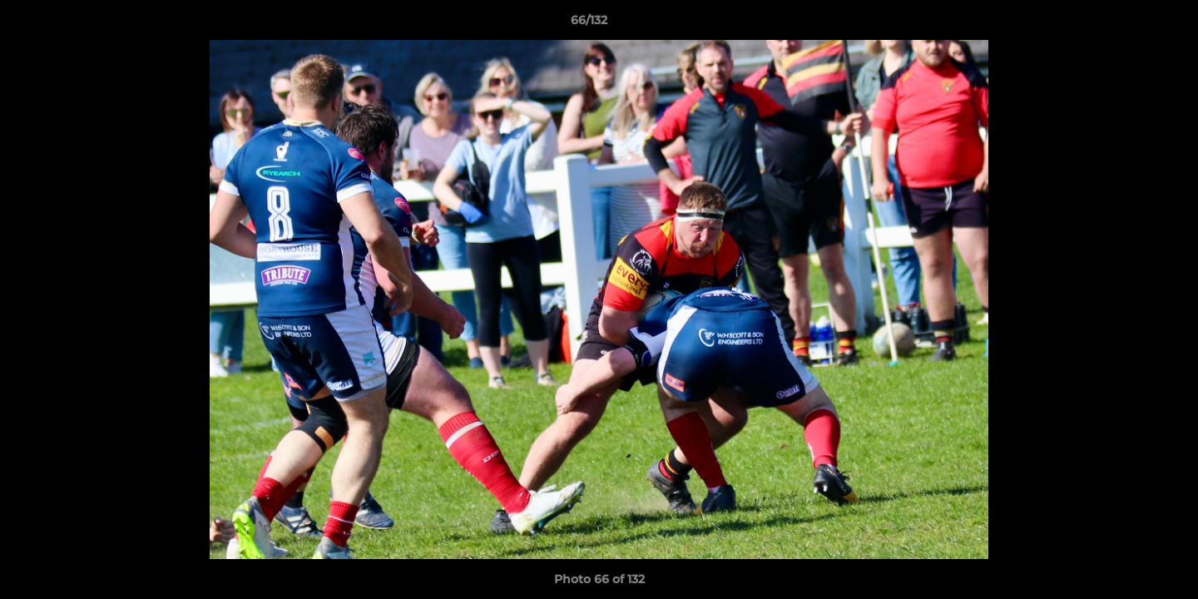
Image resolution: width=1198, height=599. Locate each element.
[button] (1128, 24)
